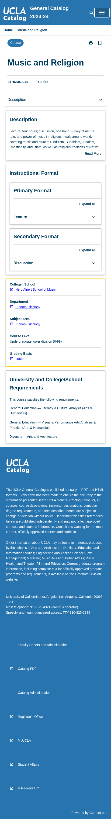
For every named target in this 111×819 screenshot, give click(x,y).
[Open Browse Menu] (102, 12)
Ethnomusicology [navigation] (27, 307)
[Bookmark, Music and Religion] (100, 43)
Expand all (87, 204)
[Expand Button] (93, 217)
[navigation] (14, 15)
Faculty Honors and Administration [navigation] (43, 645)
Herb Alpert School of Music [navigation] (35, 289)
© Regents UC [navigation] (28, 788)
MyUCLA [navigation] (24, 740)
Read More (93, 154)
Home (8, 30)
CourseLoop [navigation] (98, 813)
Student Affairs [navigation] (28, 764)
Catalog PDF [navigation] (27, 669)
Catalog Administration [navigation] (34, 693)
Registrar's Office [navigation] (30, 717)
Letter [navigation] (19, 359)
